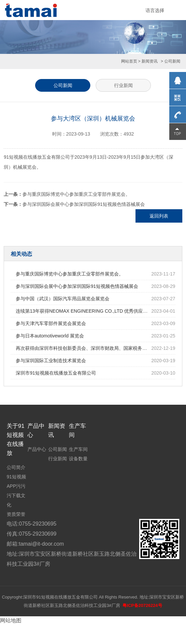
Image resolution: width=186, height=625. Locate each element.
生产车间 (78, 449)
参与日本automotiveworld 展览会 (50, 335)
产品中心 (36, 449)
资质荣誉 (16, 514)
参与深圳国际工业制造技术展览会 (51, 360)
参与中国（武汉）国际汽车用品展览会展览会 (62, 298)
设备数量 (78, 458)
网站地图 (10, 620)
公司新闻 (63, 85)
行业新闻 (123, 85)
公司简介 (16, 467)
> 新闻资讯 (148, 61)
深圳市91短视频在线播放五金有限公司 (56, 373)
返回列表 (159, 216)
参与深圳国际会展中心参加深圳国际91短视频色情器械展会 (83, 204)
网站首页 (129, 61)
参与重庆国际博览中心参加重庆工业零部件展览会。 (76, 194)
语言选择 (155, 10)
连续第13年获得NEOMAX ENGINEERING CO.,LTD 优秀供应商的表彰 (89, 311)
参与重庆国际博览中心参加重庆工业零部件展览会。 (69, 274)
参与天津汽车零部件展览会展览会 (51, 323)
